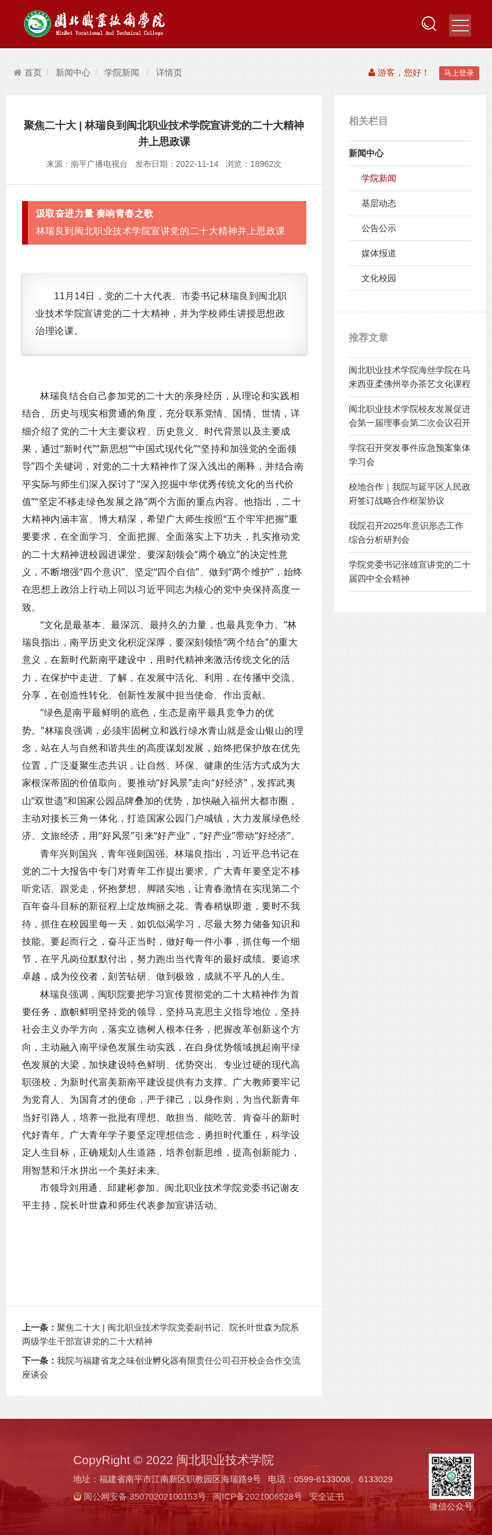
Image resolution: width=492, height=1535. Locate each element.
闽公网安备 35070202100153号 (145, 1496)
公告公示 (378, 228)
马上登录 (459, 73)
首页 (27, 72)
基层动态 (378, 203)
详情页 (169, 72)
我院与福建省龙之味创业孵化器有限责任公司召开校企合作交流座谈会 (161, 1367)
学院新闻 (121, 72)
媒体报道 (378, 253)
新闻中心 (73, 72)
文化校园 (378, 278)
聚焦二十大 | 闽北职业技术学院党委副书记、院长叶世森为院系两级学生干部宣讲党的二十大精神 (160, 1334)
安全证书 (326, 1496)
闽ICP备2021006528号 (257, 1496)
